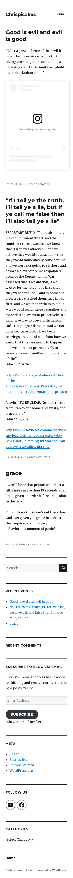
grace (14, 473)
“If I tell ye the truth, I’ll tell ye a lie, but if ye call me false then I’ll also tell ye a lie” (35, 210)
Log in (14, 754)
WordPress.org (21, 770)
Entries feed (19, 759)
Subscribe (22, 714)
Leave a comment (39, 183)
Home (11, 858)
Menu (61, 14)
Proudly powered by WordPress (46, 870)
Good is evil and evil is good (32, 601)
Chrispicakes (21, 14)
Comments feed (22, 765)
